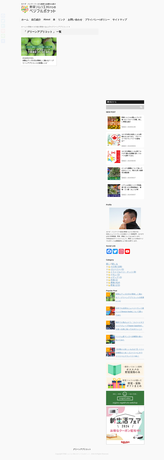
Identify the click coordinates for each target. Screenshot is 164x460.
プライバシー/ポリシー (97, 19)
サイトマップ (119, 19)
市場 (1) (114, 280)
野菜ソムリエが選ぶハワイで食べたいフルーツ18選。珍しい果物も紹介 (131, 120)
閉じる (115, 264)
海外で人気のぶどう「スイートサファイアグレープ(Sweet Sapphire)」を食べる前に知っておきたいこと (130, 325)
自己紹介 (36, 19)
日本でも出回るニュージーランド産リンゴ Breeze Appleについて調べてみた (130, 311)
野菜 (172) (115, 285)
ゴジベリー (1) (117, 269)
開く (108, 264)
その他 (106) (116, 267)
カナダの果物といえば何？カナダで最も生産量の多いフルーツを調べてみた (131, 153)
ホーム (25, 19)
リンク (61, 19)
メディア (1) (116, 277)
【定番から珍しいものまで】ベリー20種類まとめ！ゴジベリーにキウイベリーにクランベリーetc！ (130, 352)
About (46, 19)
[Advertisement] (125, 61)
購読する (111, 102)
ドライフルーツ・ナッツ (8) (123, 272)
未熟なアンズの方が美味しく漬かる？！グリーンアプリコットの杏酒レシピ (130, 297)
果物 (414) (115, 282)
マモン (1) (115, 274)
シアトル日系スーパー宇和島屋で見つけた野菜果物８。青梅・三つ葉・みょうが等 (131, 187)
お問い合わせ (75, 19)
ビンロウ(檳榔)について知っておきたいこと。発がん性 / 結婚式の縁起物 (132, 170)
